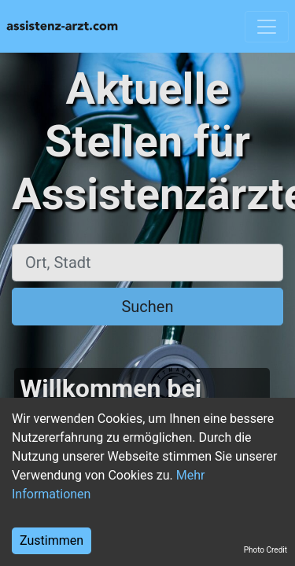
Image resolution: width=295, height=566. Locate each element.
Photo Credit (265, 550)
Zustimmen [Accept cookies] (51, 540)
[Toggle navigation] (267, 26)
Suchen (147, 306)
